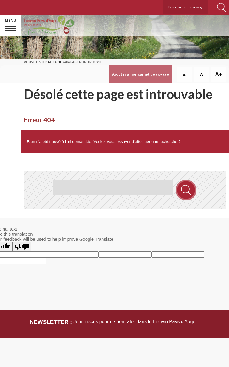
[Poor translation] (21, 246)
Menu (10, 20)
